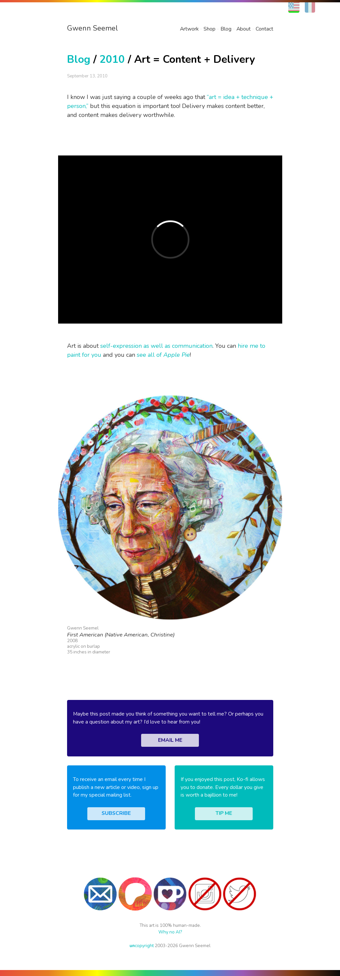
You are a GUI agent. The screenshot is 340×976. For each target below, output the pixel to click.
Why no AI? (170, 932)
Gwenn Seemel (92, 28)
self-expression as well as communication (156, 346)
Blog (225, 29)
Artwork (189, 29)
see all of (163, 355)
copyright (141, 945)
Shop (209, 29)
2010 (112, 59)
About (243, 29)
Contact (264, 29)
